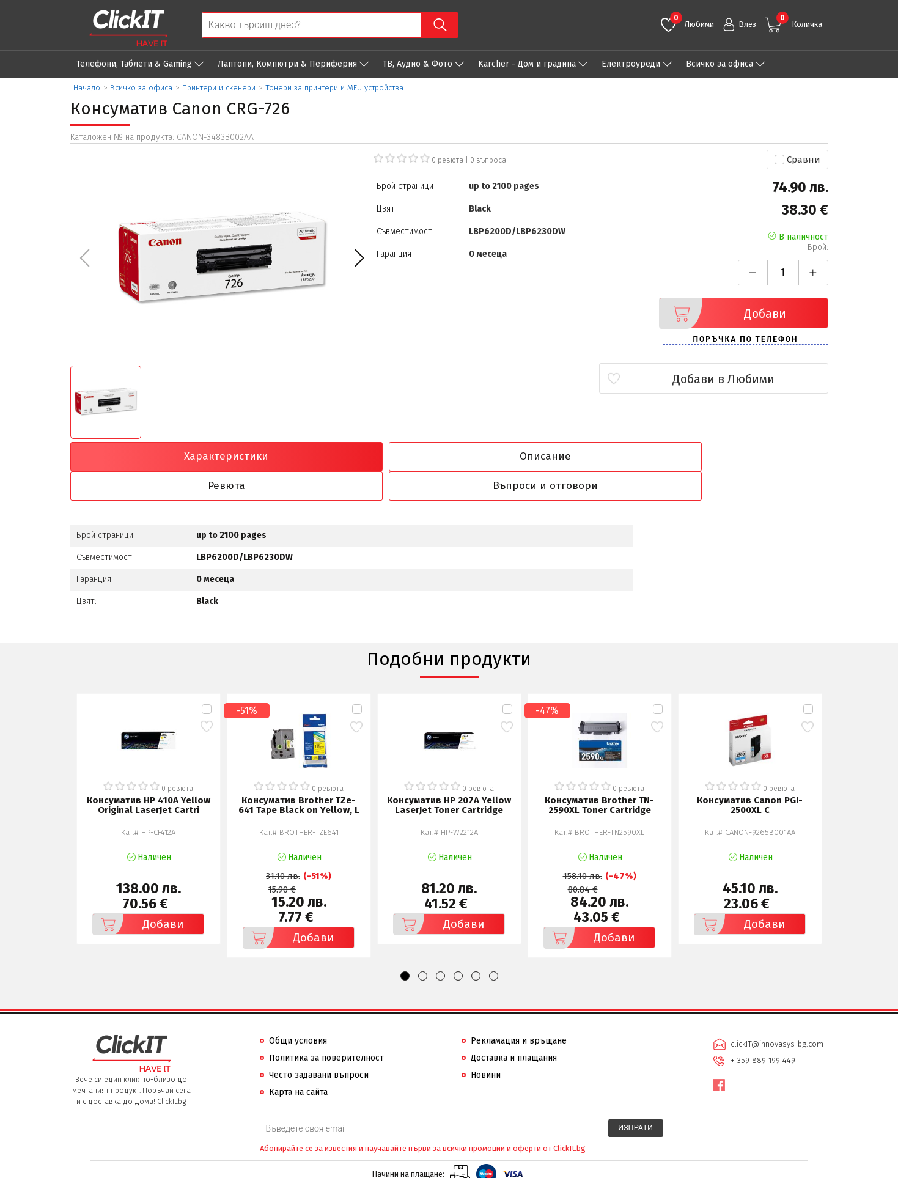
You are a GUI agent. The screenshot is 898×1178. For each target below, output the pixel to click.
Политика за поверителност (326, 1029)
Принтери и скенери (219, 88)
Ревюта (544, 456)
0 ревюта (447, 160)
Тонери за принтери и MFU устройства (334, 88)
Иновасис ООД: (384, 1168)
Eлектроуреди (631, 64)
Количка (799, 20)
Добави (726, 313)
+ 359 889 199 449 (762, 1031)
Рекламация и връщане (519, 1012)
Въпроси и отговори (735, 456)
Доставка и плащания (514, 1029)
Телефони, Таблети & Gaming (134, 64)
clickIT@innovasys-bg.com (776, 1015)
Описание (353, 456)
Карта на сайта (298, 1063)
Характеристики (162, 456)
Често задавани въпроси (319, 1046)
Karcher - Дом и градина (527, 64)
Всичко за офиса (719, 64)
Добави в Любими (756, 379)
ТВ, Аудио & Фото (417, 64)
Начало (86, 88)
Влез (747, 24)
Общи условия (298, 1012)
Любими (692, 20)
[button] (359, 258)
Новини (486, 1046)
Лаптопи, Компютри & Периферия (287, 64)
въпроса (488, 160)
